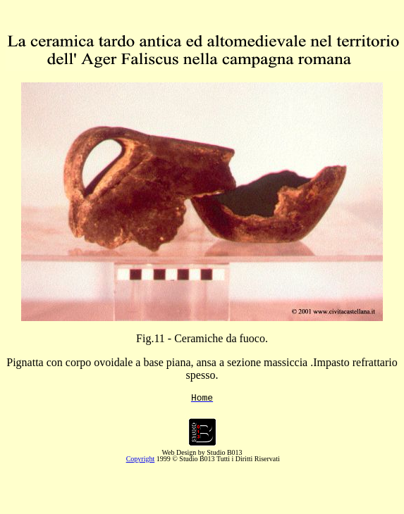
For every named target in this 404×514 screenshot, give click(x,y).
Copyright (140, 461)
